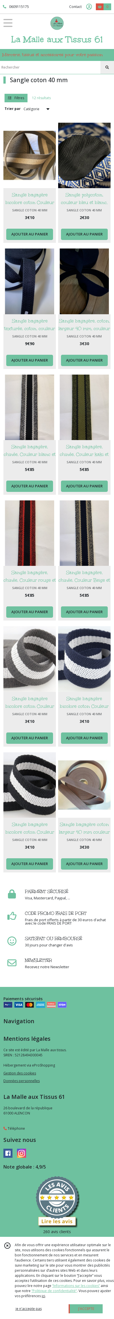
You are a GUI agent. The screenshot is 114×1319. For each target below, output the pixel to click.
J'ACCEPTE (86, 1308)
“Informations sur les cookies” (76, 1285)
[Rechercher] (107, 67)
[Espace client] (89, 7)
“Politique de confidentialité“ (54, 1290)
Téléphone (14, 1128)
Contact (75, 6)
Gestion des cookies (19, 1073)
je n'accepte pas (29, 1308)
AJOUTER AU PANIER (29, 234)
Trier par (13, 108)
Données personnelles (21, 1080)
